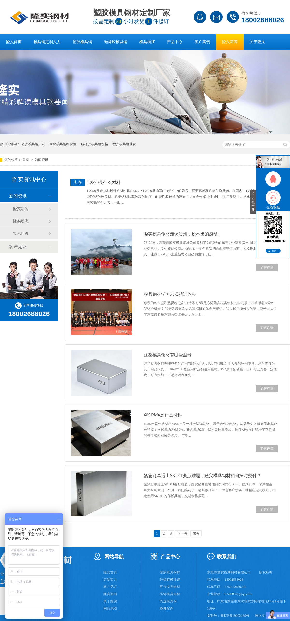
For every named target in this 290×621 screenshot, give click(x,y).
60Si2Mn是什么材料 (163, 415)
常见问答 (21, 233)
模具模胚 (147, 42)
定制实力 (110, 579)
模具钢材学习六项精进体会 (170, 294)
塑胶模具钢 (82, 42)
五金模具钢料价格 (62, 144)
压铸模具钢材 (170, 594)
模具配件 (166, 608)
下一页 (182, 533)
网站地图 (110, 608)
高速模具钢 (168, 601)
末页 (196, 533)
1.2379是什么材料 (104, 182)
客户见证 (18, 246)
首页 (26, 160)
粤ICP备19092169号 (234, 616)
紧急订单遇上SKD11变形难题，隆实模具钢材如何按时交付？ (202, 475)
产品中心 (174, 42)
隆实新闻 (230, 42)
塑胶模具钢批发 (124, 144)
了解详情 (267, 267)
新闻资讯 (41, 160)
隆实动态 (21, 221)
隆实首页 (14, 42)
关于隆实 (257, 42)
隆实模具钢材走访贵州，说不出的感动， (183, 234)
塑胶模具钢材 (170, 572)
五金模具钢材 (170, 587)
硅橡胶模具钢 (115, 42)
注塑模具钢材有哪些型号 (168, 354)
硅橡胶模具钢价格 (94, 144)
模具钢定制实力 (47, 42)
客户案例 (202, 42)
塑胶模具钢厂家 (33, 144)
